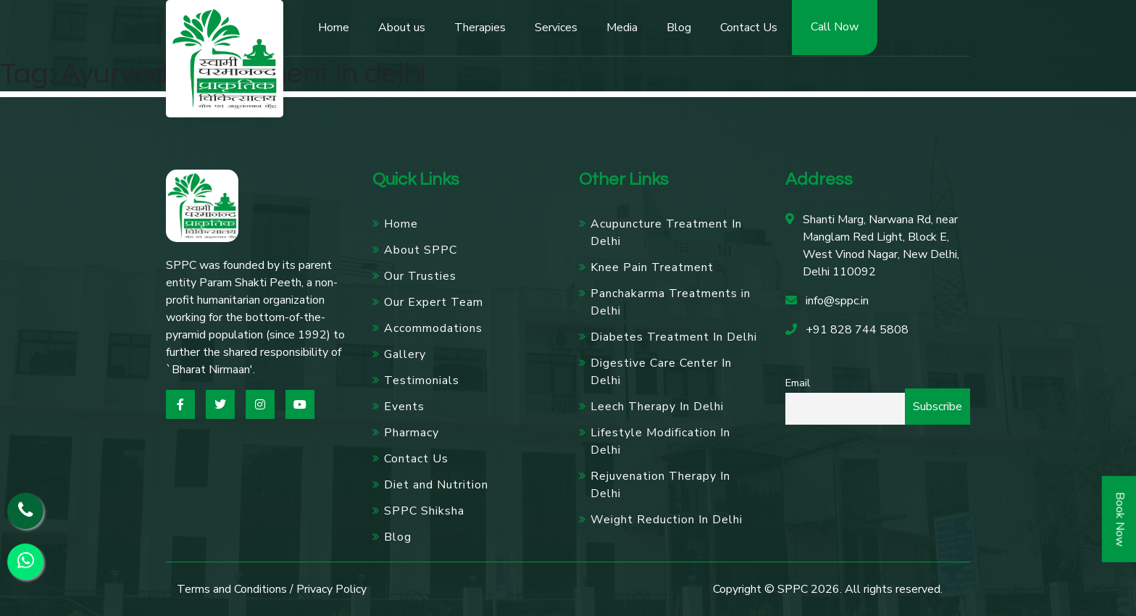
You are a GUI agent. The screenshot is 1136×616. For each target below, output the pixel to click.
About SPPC (420, 250)
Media (622, 28)
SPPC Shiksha (424, 511)
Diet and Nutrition (436, 485)
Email (797, 382)
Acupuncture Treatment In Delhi (666, 232)
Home (333, 28)
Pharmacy (411, 433)
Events (404, 407)
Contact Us (748, 28)
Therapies (480, 28)
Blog (679, 28)
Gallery (405, 354)
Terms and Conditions (232, 589)
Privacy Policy (331, 589)
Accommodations (433, 328)
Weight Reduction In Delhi (666, 520)
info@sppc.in (837, 301)
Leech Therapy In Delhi (657, 407)
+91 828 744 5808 (857, 330)
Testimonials (421, 380)
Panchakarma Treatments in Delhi (670, 302)
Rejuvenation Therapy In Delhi (660, 484)
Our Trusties (420, 276)
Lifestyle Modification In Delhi (660, 441)
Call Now (835, 27)
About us (401, 28)
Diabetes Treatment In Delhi (673, 337)
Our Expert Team (433, 302)
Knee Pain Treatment (652, 267)
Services (556, 28)
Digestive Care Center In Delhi (661, 371)
